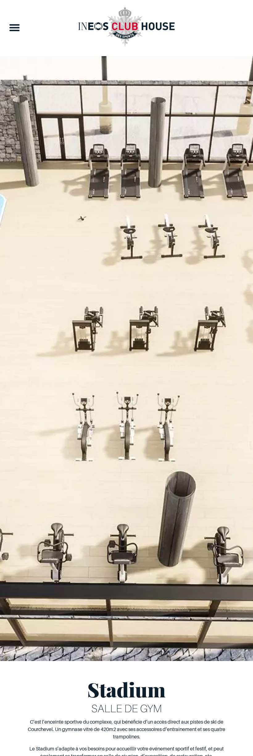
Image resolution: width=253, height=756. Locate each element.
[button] (14, 27)
